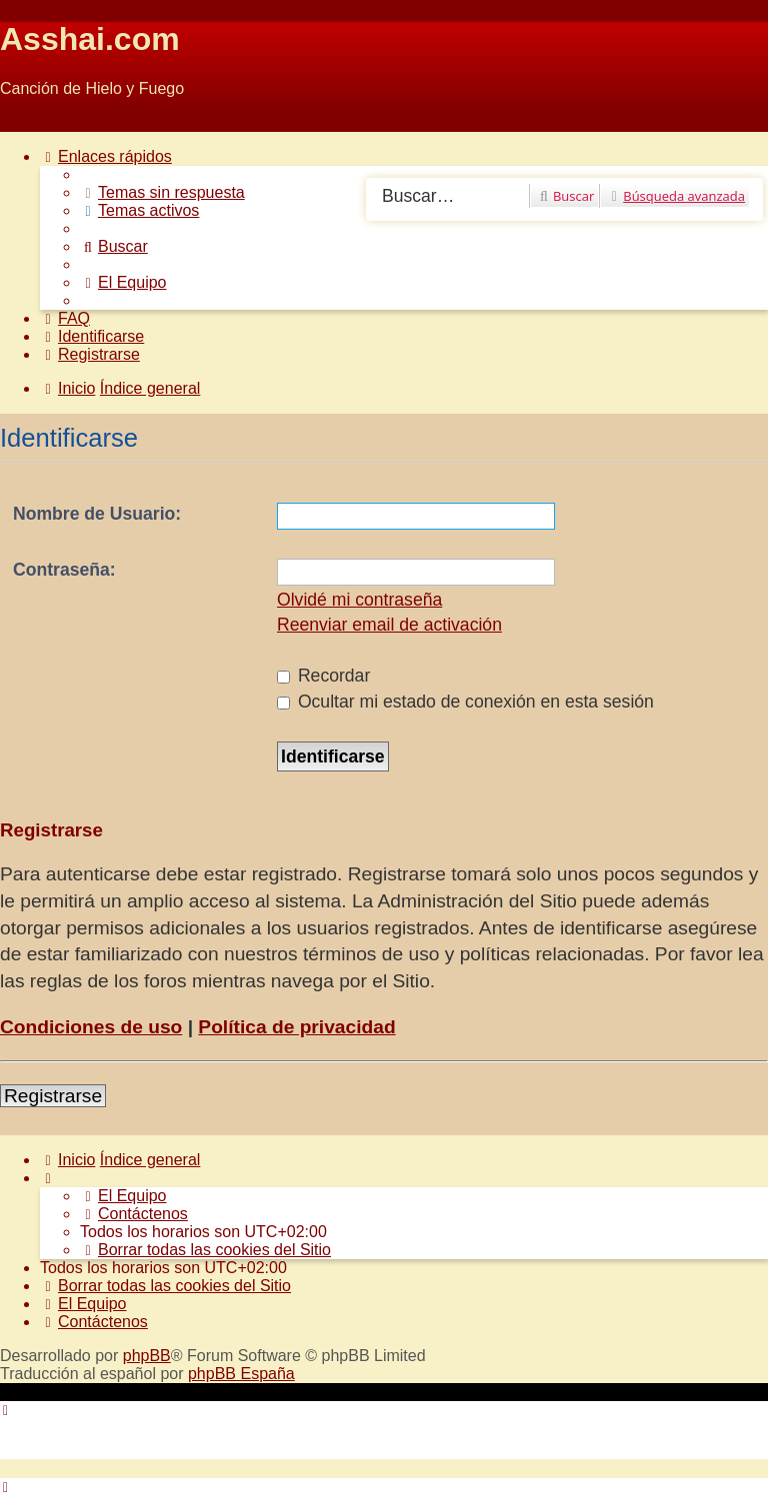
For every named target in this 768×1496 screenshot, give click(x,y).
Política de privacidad (296, 1026)
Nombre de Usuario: (97, 514)
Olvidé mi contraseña (359, 600)
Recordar (323, 676)
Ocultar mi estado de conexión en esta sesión (465, 702)
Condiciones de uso (91, 1026)
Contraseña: (64, 570)
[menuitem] (162, 192)
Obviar (23, 122)
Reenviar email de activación (389, 625)
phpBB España (241, 1373)
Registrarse (53, 1095)
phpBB (147, 1355)
